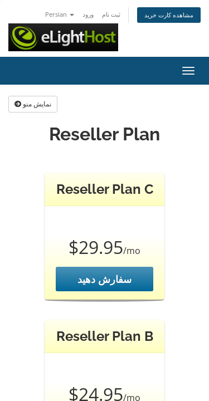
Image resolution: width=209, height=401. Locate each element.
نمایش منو (32, 104)
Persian (59, 14)
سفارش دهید (104, 279)
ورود (88, 14)
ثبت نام (111, 14)
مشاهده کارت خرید (168, 15)
